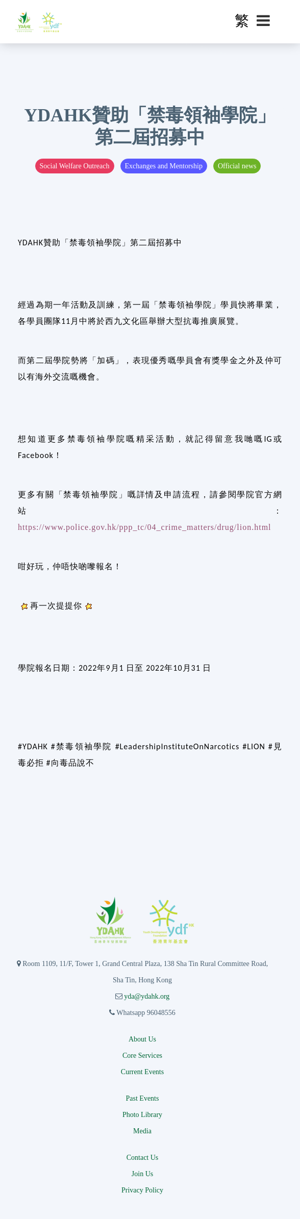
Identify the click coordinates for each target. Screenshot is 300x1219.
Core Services (142, 1055)
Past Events (142, 1098)
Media (142, 1131)
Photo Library (142, 1115)
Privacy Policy (142, 1190)
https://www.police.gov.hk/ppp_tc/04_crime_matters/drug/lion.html (144, 527)
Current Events (142, 1072)
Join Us (142, 1174)
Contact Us (143, 1157)
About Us (142, 1039)
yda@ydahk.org (146, 996)
